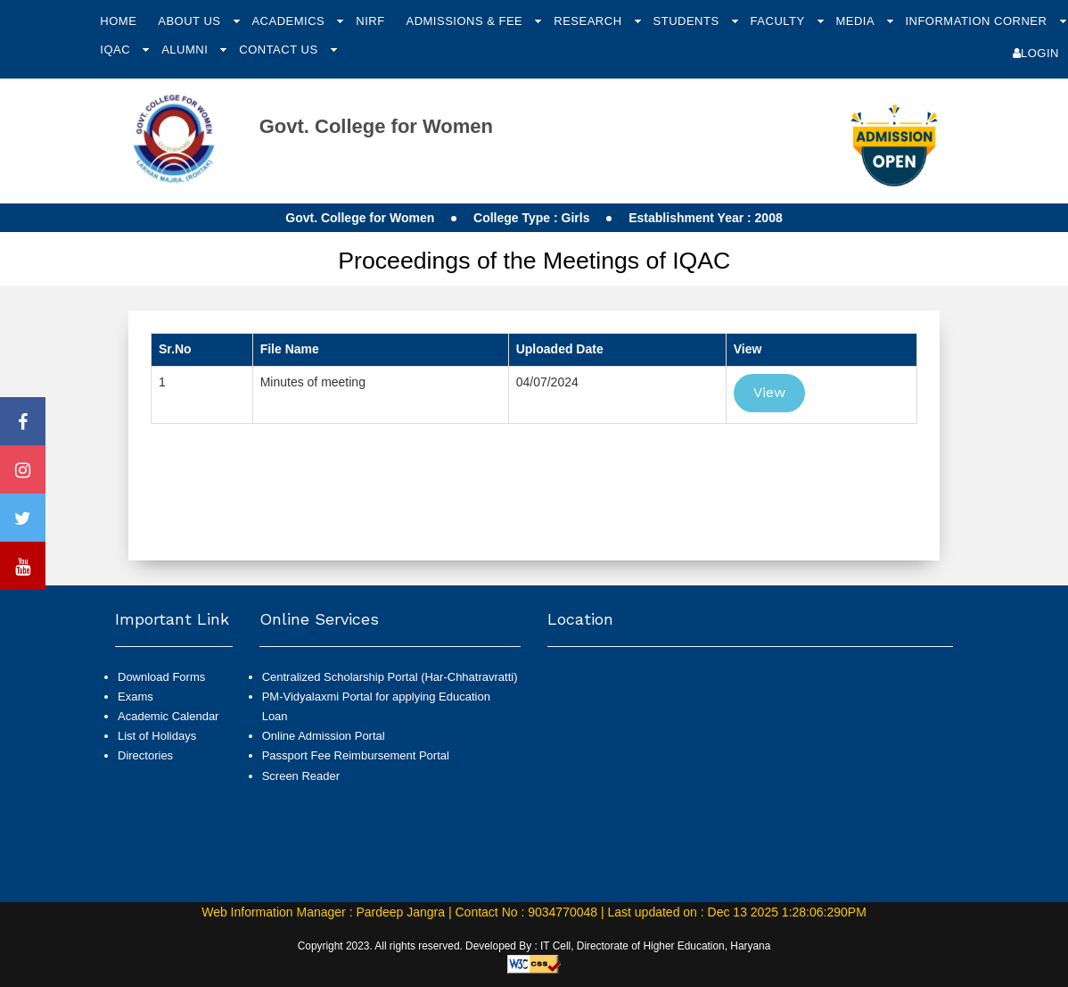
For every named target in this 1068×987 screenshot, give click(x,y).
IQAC (117, 49)
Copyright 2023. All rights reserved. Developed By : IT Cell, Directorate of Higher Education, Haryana (534, 946)
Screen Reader (301, 776)
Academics (289, 21)
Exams (135, 696)
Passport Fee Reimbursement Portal (355, 755)
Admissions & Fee (466, 21)
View (769, 392)
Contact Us (280, 49)
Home (118, 21)
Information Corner (977, 21)
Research (589, 21)
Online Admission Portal (323, 735)
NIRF (370, 21)
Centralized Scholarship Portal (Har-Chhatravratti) (390, 677)
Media (856, 21)
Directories (145, 755)
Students (688, 21)
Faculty (780, 21)
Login (1036, 53)
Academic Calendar (168, 716)
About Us (191, 21)
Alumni (186, 49)
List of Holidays (157, 735)
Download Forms (161, 677)
